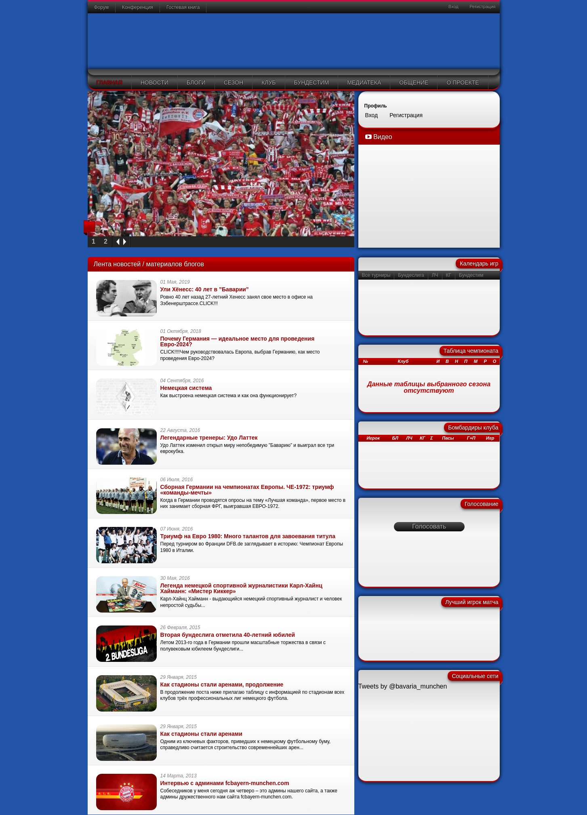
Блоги (196, 82)
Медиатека (364, 82)
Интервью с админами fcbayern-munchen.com (224, 783)
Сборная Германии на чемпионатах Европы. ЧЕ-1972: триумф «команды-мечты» (247, 489)
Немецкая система (186, 388)
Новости (154, 82)
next (125, 241)
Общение (413, 82)
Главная (109, 82)
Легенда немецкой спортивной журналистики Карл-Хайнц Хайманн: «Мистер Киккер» (241, 588)
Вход (453, 6)
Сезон (233, 82)
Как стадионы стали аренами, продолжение (222, 684)
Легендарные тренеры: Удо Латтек (209, 437)
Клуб (268, 82)
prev (116, 241)
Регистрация (481, 6)
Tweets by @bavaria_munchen (402, 686)
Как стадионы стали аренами (201, 734)
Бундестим (311, 82)
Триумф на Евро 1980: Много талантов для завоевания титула (248, 536)
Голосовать (429, 526)
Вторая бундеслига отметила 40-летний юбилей (227, 635)
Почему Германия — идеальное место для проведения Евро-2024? (237, 341)
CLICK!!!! (170, 352)
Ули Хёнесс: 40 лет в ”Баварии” (204, 289)
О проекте (462, 82)
